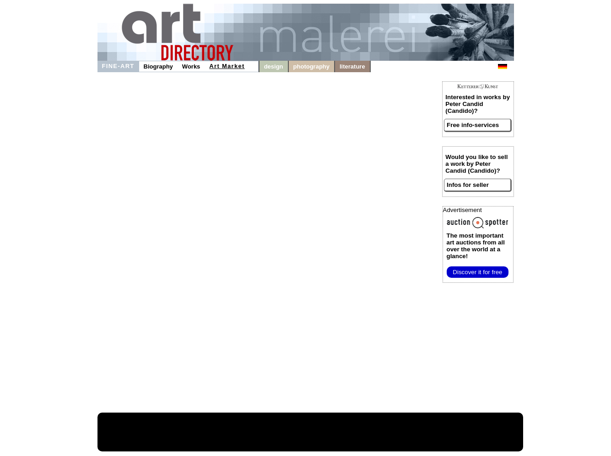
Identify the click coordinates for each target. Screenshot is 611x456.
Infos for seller (468, 184)
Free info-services (473, 125)
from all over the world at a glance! (476, 246)
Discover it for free (477, 272)
